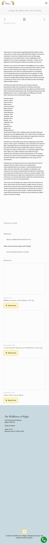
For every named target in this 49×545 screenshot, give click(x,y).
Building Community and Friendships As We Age (18, 300)
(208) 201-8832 (10, 426)
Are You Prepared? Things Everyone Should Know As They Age (22, 348)
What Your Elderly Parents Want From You (18, 239)
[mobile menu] (46, 3)
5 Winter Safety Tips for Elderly (13, 395)
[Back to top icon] (24, 531)
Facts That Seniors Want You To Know (17, 252)
